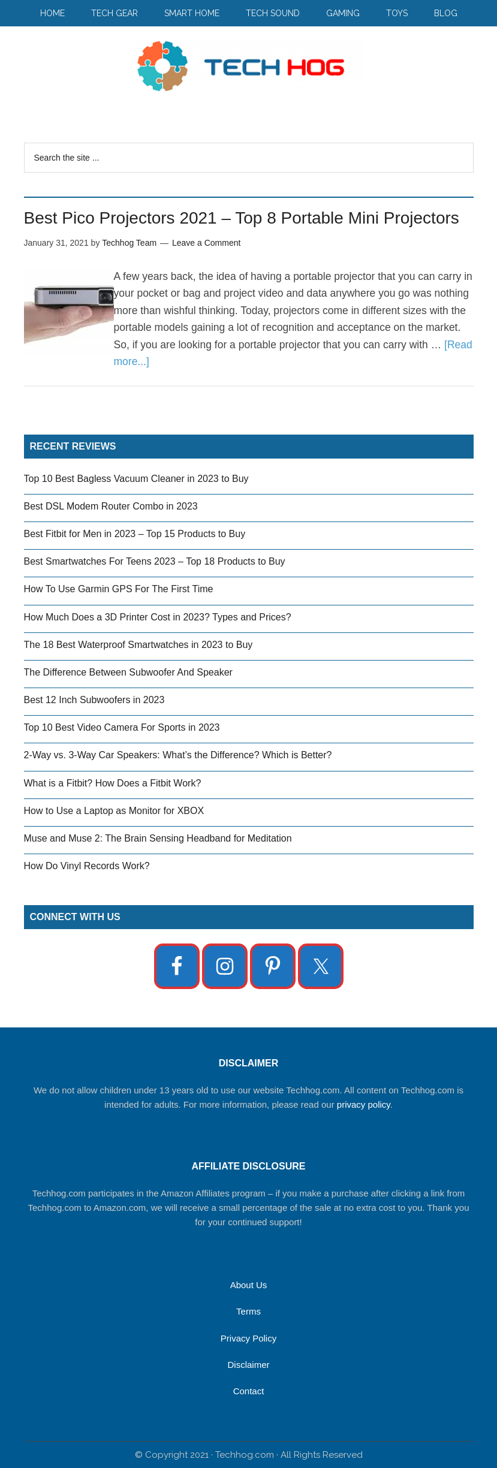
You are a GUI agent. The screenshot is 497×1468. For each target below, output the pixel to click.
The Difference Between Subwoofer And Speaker (128, 672)
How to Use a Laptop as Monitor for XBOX (114, 811)
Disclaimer (248, 1365)
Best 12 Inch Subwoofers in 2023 (94, 700)
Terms (248, 1311)
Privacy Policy (248, 1338)
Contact (248, 1391)
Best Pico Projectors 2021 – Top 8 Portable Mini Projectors (241, 218)
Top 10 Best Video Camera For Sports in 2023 (122, 727)
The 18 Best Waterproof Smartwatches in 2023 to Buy (138, 645)
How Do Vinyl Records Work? (87, 866)
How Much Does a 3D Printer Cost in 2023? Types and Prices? (157, 617)
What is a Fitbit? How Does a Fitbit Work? (112, 783)
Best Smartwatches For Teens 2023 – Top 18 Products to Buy (154, 561)
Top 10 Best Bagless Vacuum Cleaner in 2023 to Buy (136, 479)
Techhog (249, 65)
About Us (248, 1285)
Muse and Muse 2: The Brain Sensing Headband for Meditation (158, 838)
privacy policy (363, 1104)
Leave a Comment (206, 243)
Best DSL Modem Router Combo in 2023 (111, 506)
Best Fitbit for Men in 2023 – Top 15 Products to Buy (135, 534)
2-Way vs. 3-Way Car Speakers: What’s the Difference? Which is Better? (178, 755)
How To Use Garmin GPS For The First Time (118, 589)
